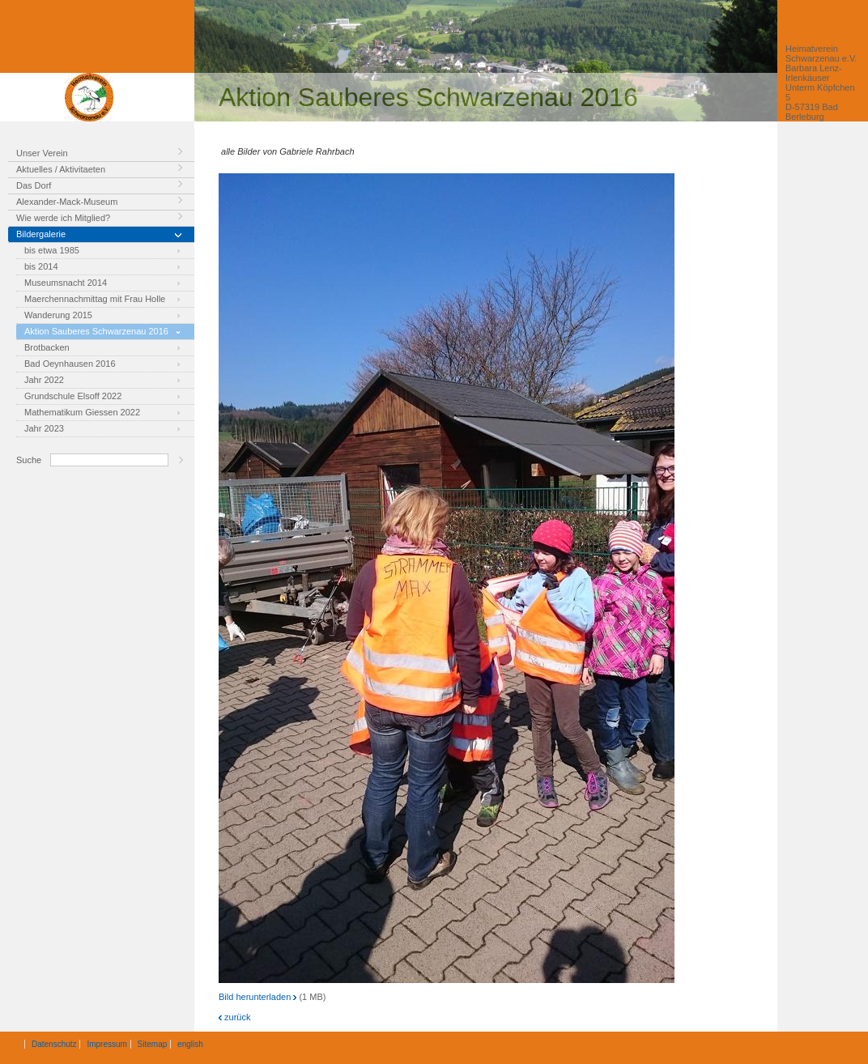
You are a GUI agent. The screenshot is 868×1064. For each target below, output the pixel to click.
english (190, 1044)
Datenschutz (54, 1044)
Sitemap (153, 1044)
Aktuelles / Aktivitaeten (60, 169)
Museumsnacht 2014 (65, 282)
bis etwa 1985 (51, 250)
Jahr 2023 (44, 428)
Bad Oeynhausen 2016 (70, 363)
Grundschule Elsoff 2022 (72, 396)
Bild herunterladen (257, 997)
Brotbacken (47, 347)
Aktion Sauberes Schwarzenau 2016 (96, 331)
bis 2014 (41, 266)
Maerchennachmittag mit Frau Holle (94, 299)
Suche (28, 460)
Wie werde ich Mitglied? (63, 218)
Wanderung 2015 (58, 315)
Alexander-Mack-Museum (66, 201)
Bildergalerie (41, 234)
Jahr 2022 (44, 380)
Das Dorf (33, 185)
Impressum (106, 1044)
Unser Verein (42, 153)
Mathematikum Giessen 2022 (82, 412)
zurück (234, 1017)
